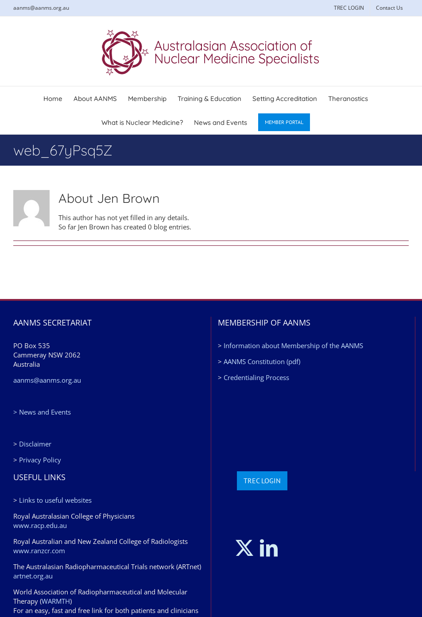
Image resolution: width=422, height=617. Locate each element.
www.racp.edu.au (40, 525)
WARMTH (56, 601)
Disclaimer (35, 443)
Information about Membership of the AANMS (293, 345)
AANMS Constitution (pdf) (262, 361)
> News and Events (42, 411)
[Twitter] (244, 548)
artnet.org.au (33, 575)
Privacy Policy (40, 459)
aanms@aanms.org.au (41, 8)
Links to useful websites (55, 500)
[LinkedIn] (269, 548)
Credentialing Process (256, 377)
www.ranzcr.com (39, 550)
